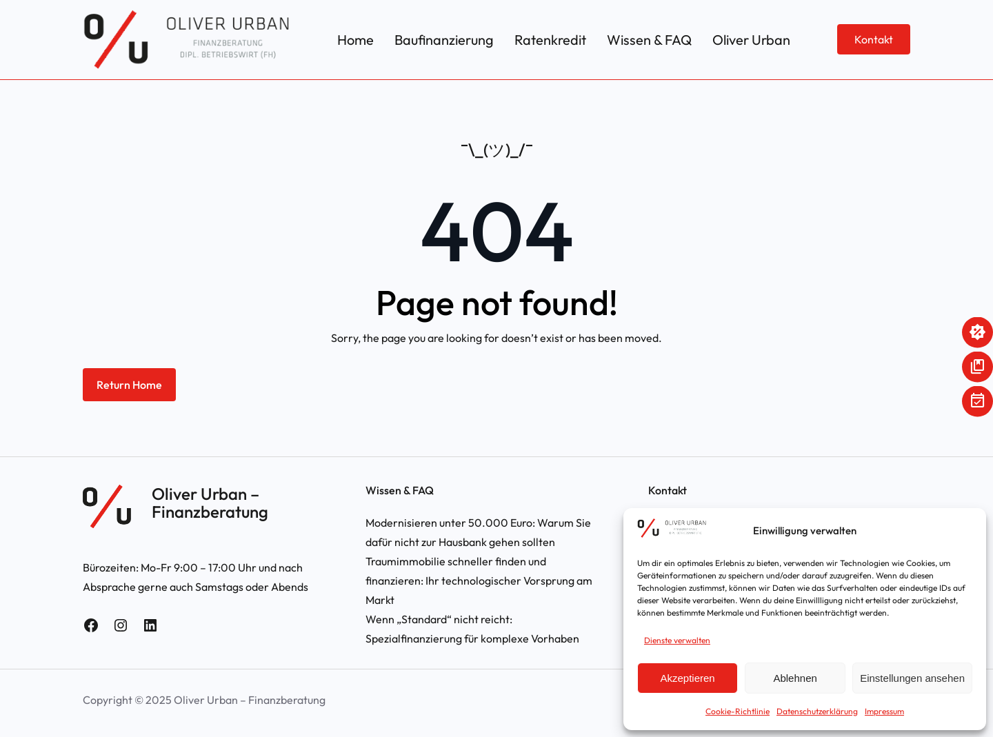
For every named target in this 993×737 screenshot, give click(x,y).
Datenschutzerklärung (817, 711)
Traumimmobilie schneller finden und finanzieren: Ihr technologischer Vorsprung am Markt (478, 580)
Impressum (884, 711)
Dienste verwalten (677, 640)
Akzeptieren (687, 678)
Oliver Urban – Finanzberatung (210, 502)
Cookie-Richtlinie (737, 711)
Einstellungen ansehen (912, 678)
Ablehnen (794, 678)
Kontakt (873, 39)
